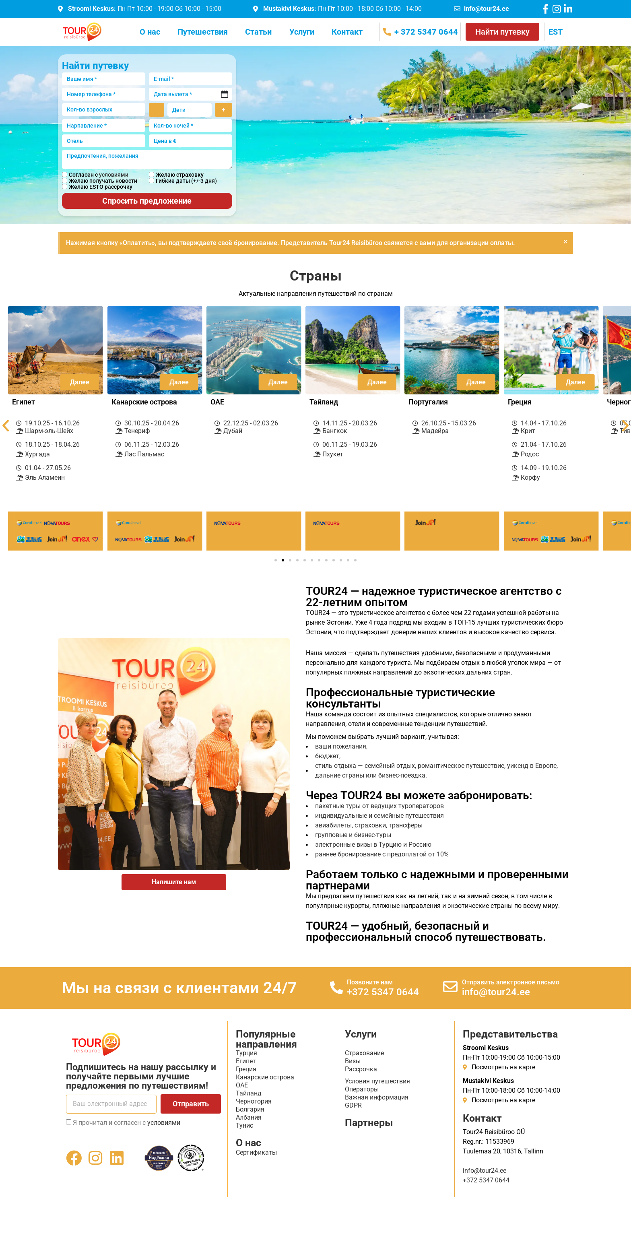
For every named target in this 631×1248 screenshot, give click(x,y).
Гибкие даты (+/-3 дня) (186, 181)
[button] (275, 560)
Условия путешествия (377, 1081)
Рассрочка (361, 1069)
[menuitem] (555, 32)
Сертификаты (256, 1152)
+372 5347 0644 (383, 992)
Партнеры (369, 1122)
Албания (249, 1117)
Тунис (244, 1125)
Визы (353, 1061)
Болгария (250, 1109)
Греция (246, 1069)
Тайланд (249, 1093)
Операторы (362, 1089)
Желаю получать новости (103, 181)
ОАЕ (242, 1085)
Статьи (258, 32)
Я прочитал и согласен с (126, 1122)
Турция (246, 1053)
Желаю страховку (180, 174)
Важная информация (376, 1097)
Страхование (364, 1053)
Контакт (347, 32)
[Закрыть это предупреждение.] (565, 241)
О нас (150, 32)
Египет (246, 1061)
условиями (113, 174)
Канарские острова (265, 1077)
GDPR (353, 1105)
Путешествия (202, 32)
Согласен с (98, 174)
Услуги (301, 32)
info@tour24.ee (496, 992)
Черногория (254, 1101)
